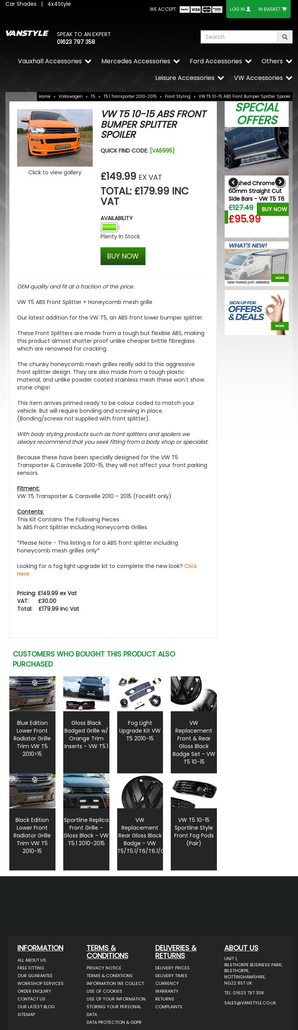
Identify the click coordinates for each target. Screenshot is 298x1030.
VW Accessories (258, 77)
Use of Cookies (104, 991)
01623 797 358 (76, 42)
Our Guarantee (35, 976)
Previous (233, 182)
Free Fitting (30, 968)
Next (280, 182)
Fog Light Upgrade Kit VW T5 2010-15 (140, 730)
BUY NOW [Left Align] (123, 256)
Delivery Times (171, 976)
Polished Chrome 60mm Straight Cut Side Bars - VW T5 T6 (256, 191)
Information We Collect (115, 983)
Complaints (168, 1007)
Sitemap (26, 1014)
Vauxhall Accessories (50, 61)
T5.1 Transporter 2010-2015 (130, 96)
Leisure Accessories (185, 77)
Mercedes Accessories (135, 61)
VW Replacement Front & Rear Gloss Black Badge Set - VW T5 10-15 (194, 742)
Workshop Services (40, 983)
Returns (164, 999)
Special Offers (257, 114)
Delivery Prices (172, 968)
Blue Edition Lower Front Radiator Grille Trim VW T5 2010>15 (32, 738)
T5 (93, 96)
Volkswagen (71, 96)
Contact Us (31, 999)
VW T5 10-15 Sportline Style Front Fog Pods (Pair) (194, 831)
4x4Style (59, 4)
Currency (167, 983)
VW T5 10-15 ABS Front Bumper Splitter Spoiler (245, 96)
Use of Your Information (116, 999)
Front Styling (178, 96)
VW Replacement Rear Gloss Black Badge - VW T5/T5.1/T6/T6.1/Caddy (147, 835)
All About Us (31, 960)
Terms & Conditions (110, 976)
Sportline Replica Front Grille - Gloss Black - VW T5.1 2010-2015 (86, 831)
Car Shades (20, 4)
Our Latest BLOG (36, 1007)
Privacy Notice (104, 968)
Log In (237, 9)
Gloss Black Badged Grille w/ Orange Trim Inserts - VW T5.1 (86, 734)
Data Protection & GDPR (114, 1022)
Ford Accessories (216, 61)
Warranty (166, 991)
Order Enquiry (34, 991)
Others (272, 61)
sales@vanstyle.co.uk (250, 1003)
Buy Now (274, 209)
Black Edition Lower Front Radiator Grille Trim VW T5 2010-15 (32, 835)
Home (44, 96)
